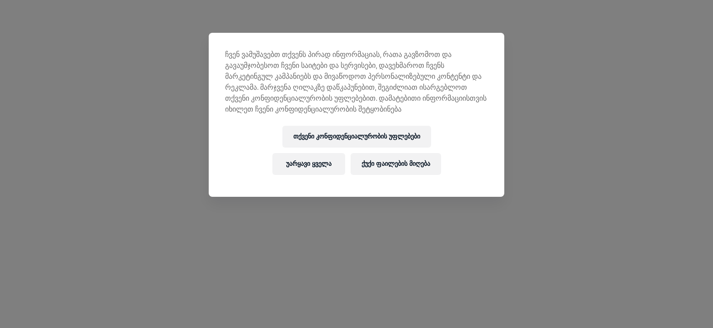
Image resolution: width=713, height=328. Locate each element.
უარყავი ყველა (308, 163)
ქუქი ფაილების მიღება (396, 163)
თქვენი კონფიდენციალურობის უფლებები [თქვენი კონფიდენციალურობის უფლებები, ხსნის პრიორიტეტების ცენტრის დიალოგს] (356, 136)
